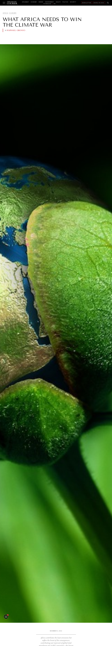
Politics (65, 2)
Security (73, 2)
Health (58, 2)
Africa (5, 13)
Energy (41, 2)
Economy (34, 2)
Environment (49, 2)
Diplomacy (25, 2)
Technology (47, 3)
